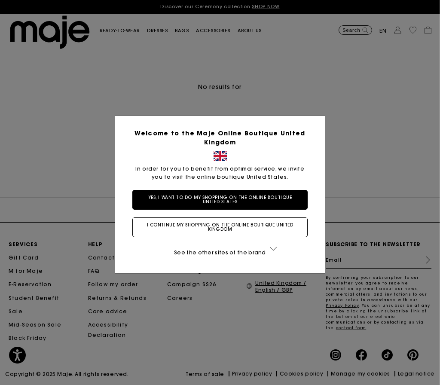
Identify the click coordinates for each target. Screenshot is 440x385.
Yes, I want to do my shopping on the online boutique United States (220, 200)
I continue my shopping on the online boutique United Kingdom (220, 227)
